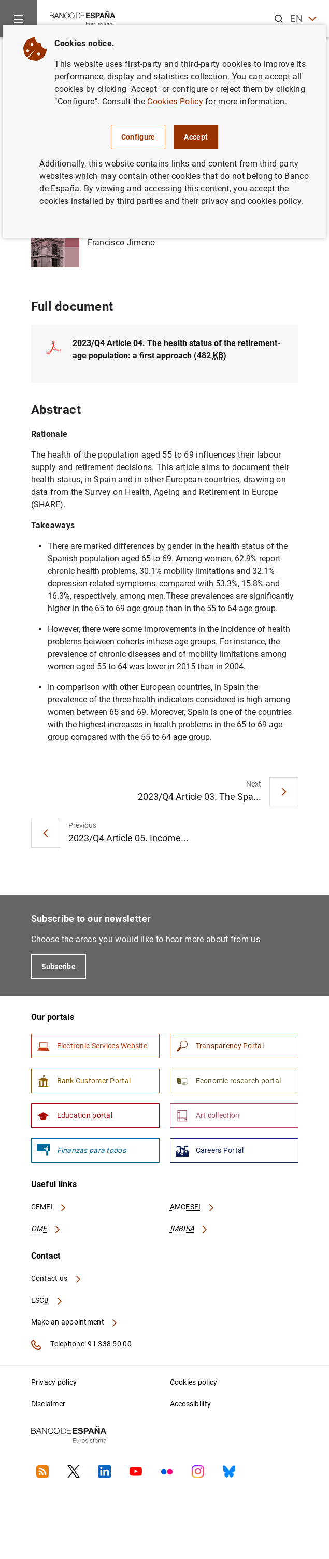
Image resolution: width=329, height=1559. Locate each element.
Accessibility (190, 1404)
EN (303, 19)
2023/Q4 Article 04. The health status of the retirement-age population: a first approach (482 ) (176, 349)
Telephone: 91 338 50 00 (81, 1345)
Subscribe (58, 966)
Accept (196, 137)
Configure (138, 137)
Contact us (56, 1278)
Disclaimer (48, 1404)
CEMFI (49, 1207)
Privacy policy (54, 1382)
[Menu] (18, 18)
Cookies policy (194, 1382)
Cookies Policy (175, 101)
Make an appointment (75, 1322)
